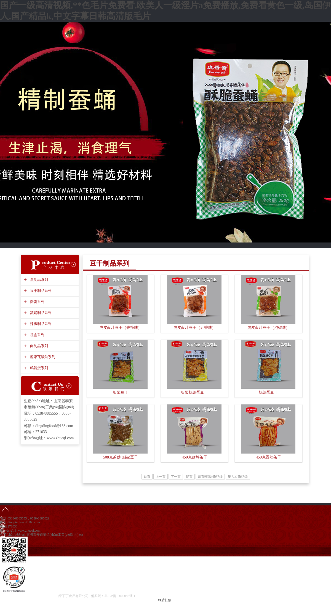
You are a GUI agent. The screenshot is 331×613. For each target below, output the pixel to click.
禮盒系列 (36, 335)
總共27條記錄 (238, 477)
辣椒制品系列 (40, 324)
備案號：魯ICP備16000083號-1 (113, 596)
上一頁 (161, 477)
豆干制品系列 (40, 291)
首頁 (147, 477)
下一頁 (176, 477)
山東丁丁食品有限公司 (72, 596)
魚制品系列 (38, 280)
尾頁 (189, 477)
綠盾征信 (164, 600)
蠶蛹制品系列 (40, 313)
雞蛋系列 (36, 302)
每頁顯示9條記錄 (210, 477)
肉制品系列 (38, 346)
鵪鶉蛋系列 (38, 368)
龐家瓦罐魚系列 (42, 357)
